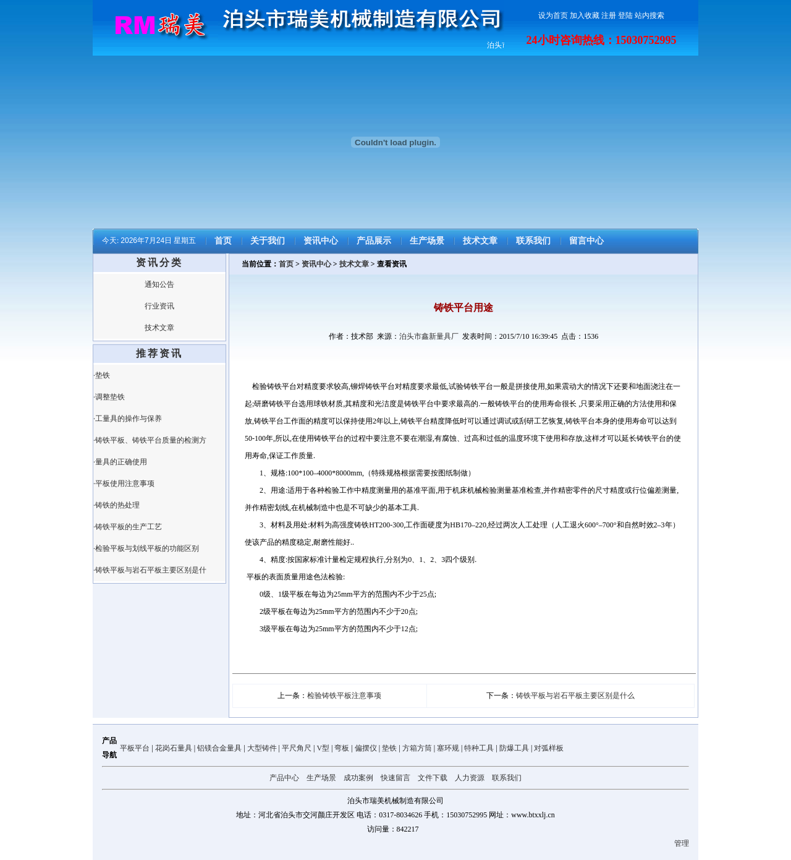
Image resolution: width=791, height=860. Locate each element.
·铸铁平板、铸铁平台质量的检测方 (149, 440)
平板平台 (135, 748)
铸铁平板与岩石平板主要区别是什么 (575, 695)
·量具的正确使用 (120, 462)
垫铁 (389, 748)
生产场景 (427, 240)
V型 (322, 748)
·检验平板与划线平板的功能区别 (146, 548)
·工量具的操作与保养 (127, 418)
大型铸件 (262, 748)
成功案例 (358, 777)
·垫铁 (101, 375)
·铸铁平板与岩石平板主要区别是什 (149, 570)
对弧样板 (549, 748)
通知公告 (159, 284)
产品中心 (284, 777)
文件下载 (432, 777)
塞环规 (448, 748)
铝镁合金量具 (219, 748)
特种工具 (479, 748)
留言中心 (586, 240)
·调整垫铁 (109, 397)
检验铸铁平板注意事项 (344, 695)
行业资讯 (159, 306)
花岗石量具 (173, 748)
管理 (681, 843)
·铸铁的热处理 (116, 505)
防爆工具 (514, 748)
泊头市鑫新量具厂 (429, 336)
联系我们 (533, 240)
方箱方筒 (417, 748)
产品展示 (374, 240)
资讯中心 (320, 240)
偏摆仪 (366, 748)
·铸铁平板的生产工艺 (127, 526)
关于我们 (267, 240)
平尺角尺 (296, 748)
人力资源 (469, 777)
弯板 (341, 748)
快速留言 (395, 777)
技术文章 (480, 240)
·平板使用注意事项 (123, 483)
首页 (223, 240)
